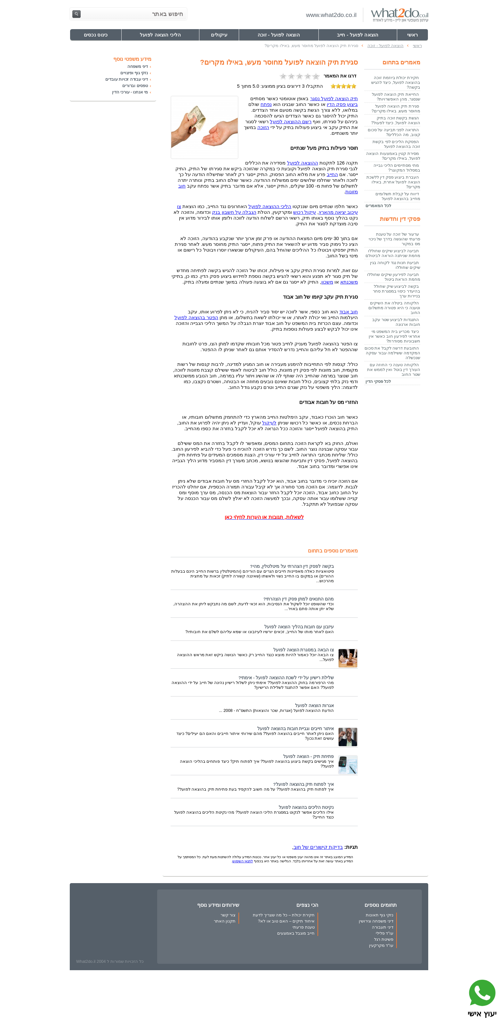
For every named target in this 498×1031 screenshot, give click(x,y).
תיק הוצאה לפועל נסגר (334, 98)
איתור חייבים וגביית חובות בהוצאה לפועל (295, 728)
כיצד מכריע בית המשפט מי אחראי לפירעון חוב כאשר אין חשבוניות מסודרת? (394, 336)
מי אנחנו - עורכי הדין (130, 92)
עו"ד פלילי (384, 933)
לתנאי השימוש (242, 861)
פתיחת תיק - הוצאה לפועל (308, 756)
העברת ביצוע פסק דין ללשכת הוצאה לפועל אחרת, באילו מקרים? (393, 182)
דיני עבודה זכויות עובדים (126, 79)
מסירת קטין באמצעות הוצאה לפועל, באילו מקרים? (393, 156)
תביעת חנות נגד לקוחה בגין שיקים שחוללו (395, 265)
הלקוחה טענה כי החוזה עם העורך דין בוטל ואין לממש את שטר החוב (393, 369)
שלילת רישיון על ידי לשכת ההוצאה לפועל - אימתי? (286, 677)
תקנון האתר (225, 921)
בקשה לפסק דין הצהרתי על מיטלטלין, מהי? (292, 566)
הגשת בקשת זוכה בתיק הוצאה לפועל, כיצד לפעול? (395, 120)
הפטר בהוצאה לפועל (196, 317)
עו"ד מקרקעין (381, 945)
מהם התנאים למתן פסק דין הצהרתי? (298, 599)
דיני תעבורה (382, 927)
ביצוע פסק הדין (342, 104)
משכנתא (349, 282)
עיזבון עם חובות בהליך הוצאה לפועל (299, 626)
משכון (327, 282)
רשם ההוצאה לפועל (290, 121)
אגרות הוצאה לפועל (314, 705)
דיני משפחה (137, 66)
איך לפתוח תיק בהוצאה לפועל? (303, 784)
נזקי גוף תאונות (379, 915)
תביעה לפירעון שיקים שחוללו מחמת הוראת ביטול (393, 277)
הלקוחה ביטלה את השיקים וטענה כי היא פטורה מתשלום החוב (394, 308)
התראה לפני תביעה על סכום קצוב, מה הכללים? (394, 132)
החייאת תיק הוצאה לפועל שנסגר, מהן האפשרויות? (396, 96)
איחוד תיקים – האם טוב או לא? (286, 921)
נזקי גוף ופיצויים (134, 72)
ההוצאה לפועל (302, 162)
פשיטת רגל (383, 939)
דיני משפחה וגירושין (376, 921)
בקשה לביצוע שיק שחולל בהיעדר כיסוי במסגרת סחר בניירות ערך (396, 291)
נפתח (266, 104)
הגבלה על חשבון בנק (234, 212)
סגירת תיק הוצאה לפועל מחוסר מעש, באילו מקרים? (396, 108)
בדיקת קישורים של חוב (318, 847)
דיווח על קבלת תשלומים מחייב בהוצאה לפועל (397, 196)
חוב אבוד (348, 311)
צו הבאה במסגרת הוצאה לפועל (303, 650)
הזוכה (263, 127)
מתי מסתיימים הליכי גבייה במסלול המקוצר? (397, 168)
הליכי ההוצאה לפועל (269, 206)
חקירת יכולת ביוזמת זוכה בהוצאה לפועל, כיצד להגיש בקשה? (395, 82)
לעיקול (269, 422)
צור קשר (228, 915)
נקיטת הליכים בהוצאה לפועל (306, 807)
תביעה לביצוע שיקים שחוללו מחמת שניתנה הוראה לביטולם (392, 253)
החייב (332, 174)
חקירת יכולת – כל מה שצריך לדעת (283, 915)
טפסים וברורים (135, 85)
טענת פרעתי (304, 927)
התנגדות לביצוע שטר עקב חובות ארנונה (396, 322)
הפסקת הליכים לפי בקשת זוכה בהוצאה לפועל (396, 144)
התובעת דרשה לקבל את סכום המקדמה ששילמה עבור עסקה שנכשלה (392, 353)
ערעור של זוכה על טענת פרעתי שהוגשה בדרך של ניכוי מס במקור (394, 239)
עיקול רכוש (304, 212)
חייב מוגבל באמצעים (296, 933)
